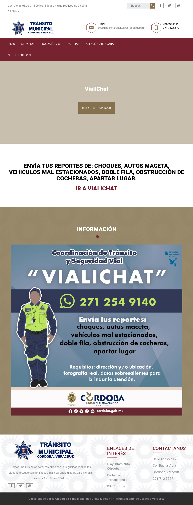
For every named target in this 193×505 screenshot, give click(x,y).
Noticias (73, 43)
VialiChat (105, 107)
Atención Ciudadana (100, 43)
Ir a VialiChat (96, 188)
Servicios (27, 43)
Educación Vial (51, 43)
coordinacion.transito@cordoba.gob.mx (121, 27)
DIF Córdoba (116, 486)
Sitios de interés (19, 55)
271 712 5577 (171, 27)
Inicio (11, 43)
